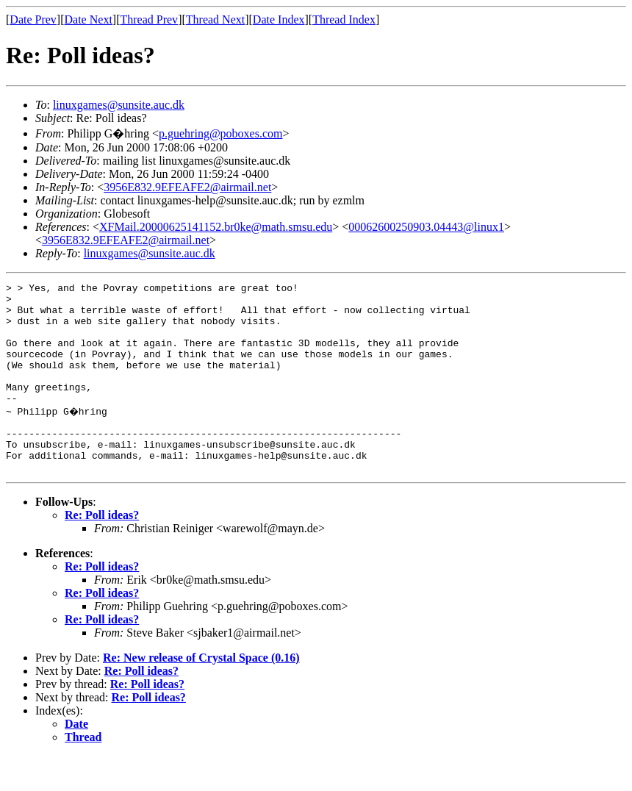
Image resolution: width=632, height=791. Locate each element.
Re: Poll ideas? (102, 550)
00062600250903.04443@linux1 (426, 227)
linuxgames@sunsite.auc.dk (118, 105)
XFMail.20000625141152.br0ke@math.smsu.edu (215, 227)
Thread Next (215, 19)
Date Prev (33, 19)
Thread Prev (149, 19)
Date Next (88, 19)
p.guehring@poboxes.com (220, 133)
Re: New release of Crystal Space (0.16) (201, 693)
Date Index (279, 19)
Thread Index (344, 19)
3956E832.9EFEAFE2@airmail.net (187, 187)
